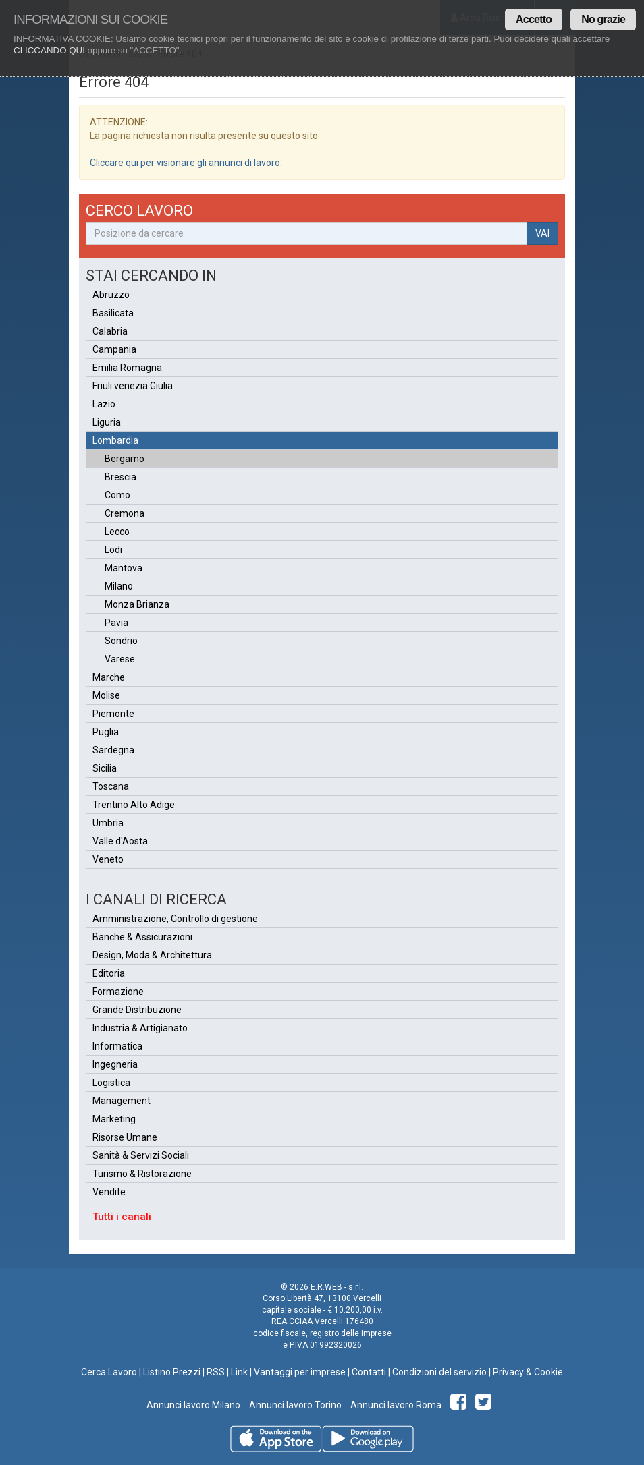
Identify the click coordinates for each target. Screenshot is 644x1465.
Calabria (110, 331)
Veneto (108, 859)
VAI (542, 233)
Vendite (109, 1191)
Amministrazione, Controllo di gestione (175, 918)
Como (117, 495)
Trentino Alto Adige (133, 804)
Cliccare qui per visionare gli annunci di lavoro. (186, 162)
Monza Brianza (137, 604)
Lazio (103, 404)
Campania (114, 349)
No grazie (603, 19)
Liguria (106, 422)
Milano (119, 586)
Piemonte (113, 713)
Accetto (534, 19)
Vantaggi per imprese (300, 1372)
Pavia (116, 622)
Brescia (120, 476)
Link (239, 1372)
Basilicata (113, 313)
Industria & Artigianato (140, 1028)
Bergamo (124, 458)
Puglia (105, 731)
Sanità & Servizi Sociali (140, 1155)
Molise (106, 695)
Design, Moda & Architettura (152, 955)
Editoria (108, 973)
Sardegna (113, 750)
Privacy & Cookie (528, 1372)
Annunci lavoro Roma (394, 1405)
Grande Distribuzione (137, 1009)
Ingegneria (115, 1064)
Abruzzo (111, 294)
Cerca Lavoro (109, 1372)
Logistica (111, 1082)
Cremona (124, 513)
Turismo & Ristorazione (142, 1173)
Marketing (114, 1119)
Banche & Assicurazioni (142, 936)
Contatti (369, 1372)
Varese (120, 659)
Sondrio (121, 640)
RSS (216, 1372)
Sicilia (104, 768)
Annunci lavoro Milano (193, 1405)
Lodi (113, 549)
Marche (108, 677)
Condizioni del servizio (439, 1372)
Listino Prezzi (171, 1372)
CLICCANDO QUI (49, 50)
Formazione (118, 991)
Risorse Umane (124, 1137)
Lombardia (115, 440)
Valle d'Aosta (120, 841)
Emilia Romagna (127, 367)
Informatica (117, 1046)
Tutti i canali (121, 1217)
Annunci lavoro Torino (294, 1405)
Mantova (123, 568)
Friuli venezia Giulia (132, 385)
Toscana (110, 786)
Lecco (117, 531)
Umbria (108, 822)
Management (121, 1100)
